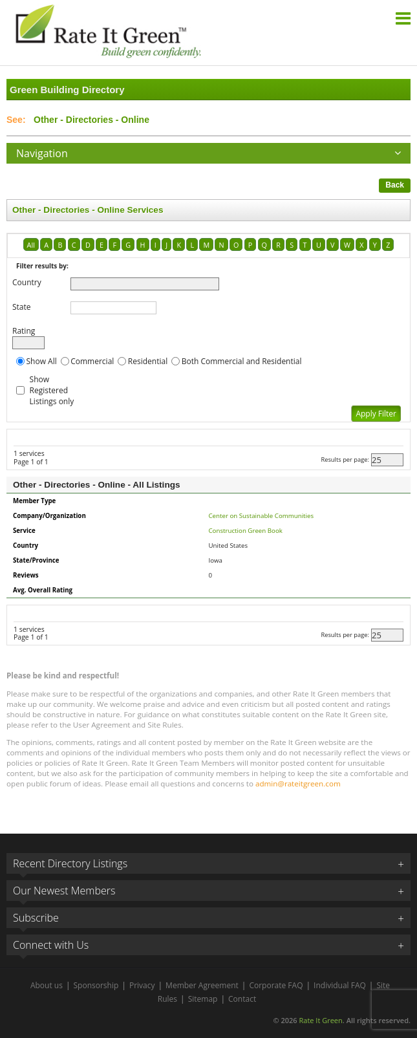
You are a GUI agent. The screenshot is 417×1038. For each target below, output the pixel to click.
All (31, 245)
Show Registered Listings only (52, 390)
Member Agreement (202, 985)
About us (46, 985)
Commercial (92, 361)
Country (26, 282)
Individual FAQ (340, 985)
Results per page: (345, 459)
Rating (23, 330)
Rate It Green (320, 1020)
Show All (42, 361)
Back (394, 184)
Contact (242, 998)
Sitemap (203, 998)
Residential (147, 361)
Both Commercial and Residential (242, 361)
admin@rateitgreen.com (298, 783)
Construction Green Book (246, 530)
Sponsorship (96, 985)
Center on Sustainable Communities (261, 516)
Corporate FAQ (276, 985)
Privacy (142, 985)
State (21, 306)
